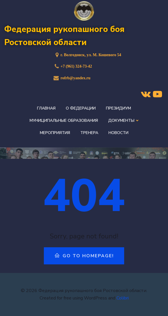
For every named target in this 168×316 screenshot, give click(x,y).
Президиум (118, 108)
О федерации (81, 108)
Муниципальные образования (64, 120)
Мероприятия (55, 132)
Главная (46, 108)
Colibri (122, 298)
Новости (118, 132)
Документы (123, 120)
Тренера (89, 132)
